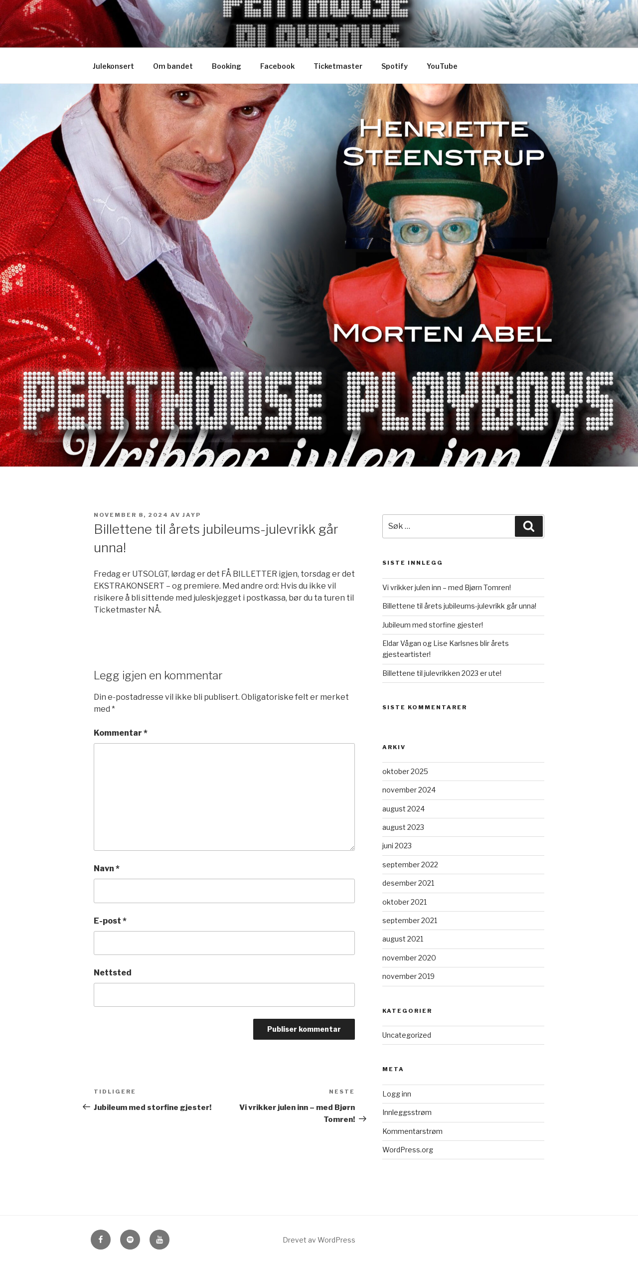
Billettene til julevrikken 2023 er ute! (441, 673)
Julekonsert (113, 66)
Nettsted (113, 972)
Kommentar (121, 733)
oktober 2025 (405, 771)
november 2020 (409, 957)
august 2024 (403, 808)
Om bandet (173, 66)
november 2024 (409, 790)
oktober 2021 (404, 902)
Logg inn (396, 1094)
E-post (110, 921)
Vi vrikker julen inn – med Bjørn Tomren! (446, 587)
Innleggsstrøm (407, 1112)
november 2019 (408, 976)
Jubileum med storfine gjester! (432, 625)
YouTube (442, 66)
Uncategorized (406, 1035)
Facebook (277, 66)
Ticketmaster (338, 66)
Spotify (394, 66)
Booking (226, 66)
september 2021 (409, 920)
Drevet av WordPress (319, 1240)
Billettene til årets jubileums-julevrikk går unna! (459, 606)
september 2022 (410, 864)
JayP (191, 514)
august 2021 (402, 939)
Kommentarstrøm (412, 1131)
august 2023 (403, 827)
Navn (107, 868)
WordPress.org (407, 1149)
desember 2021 (408, 883)
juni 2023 (397, 845)
